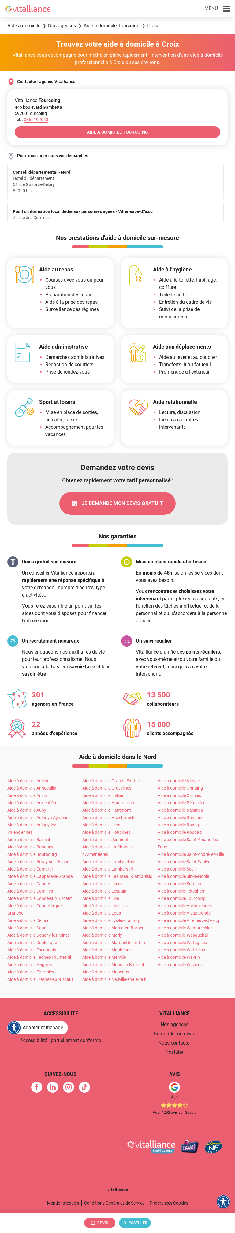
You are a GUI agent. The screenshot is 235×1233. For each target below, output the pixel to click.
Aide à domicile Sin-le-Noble (183, 876)
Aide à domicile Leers (102, 883)
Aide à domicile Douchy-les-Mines (38, 935)
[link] (117, 503)
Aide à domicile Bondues (30, 846)
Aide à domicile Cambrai (30, 869)
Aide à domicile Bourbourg (32, 854)
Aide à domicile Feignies (29, 964)
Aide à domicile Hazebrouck (108, 817)
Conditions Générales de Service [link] (114, 1203)
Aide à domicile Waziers (180, 964)
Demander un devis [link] (174, 1034)
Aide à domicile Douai (27, 927)
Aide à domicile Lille (100, 898)
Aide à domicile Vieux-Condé (184, 913)
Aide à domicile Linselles (105, 905)
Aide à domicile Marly (102, 935)
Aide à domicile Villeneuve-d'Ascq (188, 920)
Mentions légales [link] (63, 1203)
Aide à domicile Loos (101, 913)
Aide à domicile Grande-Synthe (111, 780)
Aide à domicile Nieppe (179, 780)
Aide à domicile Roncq (178, 824)
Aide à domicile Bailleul (28, 839)
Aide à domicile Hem (101, 824)
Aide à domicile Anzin (27, 795)
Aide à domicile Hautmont (106, 810)
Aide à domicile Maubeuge (107, 949)
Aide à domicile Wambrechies (185, 927)
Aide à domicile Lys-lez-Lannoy (111, 920)
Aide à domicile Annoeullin (31, 788)
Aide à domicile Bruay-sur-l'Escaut (39, 861)
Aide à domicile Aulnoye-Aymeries (38, 817)
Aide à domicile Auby (26, 810)
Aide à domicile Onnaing (180, 788)
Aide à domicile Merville (104, 957)
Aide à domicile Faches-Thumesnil (39, 957)
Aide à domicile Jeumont (105, 839)
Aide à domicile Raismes (180, 810)
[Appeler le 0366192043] (36, 119)
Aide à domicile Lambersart (108, 869)
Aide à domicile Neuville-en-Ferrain (114, 979)
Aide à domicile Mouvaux (105, 971)
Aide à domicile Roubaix (180, 832)
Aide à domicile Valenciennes (185, 905)
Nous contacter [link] (174, 1043)
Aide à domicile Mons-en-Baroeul (113, 964)
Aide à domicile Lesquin (104, 891)
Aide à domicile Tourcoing (182, 898)
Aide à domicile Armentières (33, 802)
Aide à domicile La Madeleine (109, 861)
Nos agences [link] (174, 1024)
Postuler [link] (174, 1052)
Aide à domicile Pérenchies (182, 802)
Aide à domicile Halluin (103, 795)
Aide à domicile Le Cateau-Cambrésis (117, 876)
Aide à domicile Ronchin (180, 817)
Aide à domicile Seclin (178, 869)
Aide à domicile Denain (28, 920)
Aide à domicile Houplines (106, 832)
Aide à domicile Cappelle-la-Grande (40, 876)
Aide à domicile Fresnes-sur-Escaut (40, 979)
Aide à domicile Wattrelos (181, 949)
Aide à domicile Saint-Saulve (184, 861)
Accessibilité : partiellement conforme (60, 1040)
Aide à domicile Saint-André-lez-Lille (191, 854)
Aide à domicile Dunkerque (32, 942)
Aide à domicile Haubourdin (108, 802)
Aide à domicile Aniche (28, 780)
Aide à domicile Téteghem (181, 891)
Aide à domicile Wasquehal (183, 935)
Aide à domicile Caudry (28, 883)
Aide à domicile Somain (179, 883)
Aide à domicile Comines (30, 891)
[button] (217, 8)
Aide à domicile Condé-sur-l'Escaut (39, 898)
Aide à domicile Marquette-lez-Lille (114, 942)
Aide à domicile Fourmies (30, 971)
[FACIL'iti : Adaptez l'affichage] (37, 1027)
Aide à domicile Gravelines (106, 788)
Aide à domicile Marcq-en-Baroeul (113, 927)
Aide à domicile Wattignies (182, 942)
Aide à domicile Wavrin (179, 957)
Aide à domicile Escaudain (31, 949)
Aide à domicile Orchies (179, 795)
